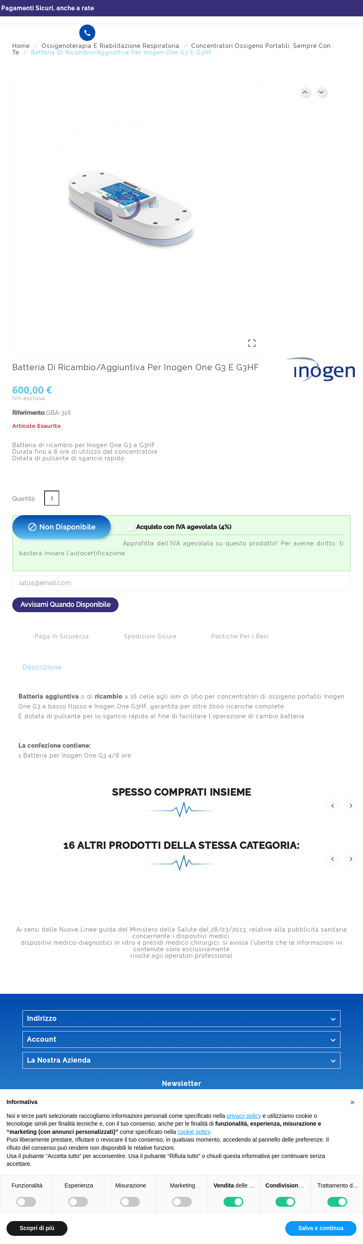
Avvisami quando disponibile (65, 604)
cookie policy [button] (194, 1132)
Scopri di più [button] (37, 1228)
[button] (352, 1102)
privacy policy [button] (244, 1116)
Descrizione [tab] (42, 667)
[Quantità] (51, 498)
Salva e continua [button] (320, 1228)
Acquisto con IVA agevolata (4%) (178, 527)
